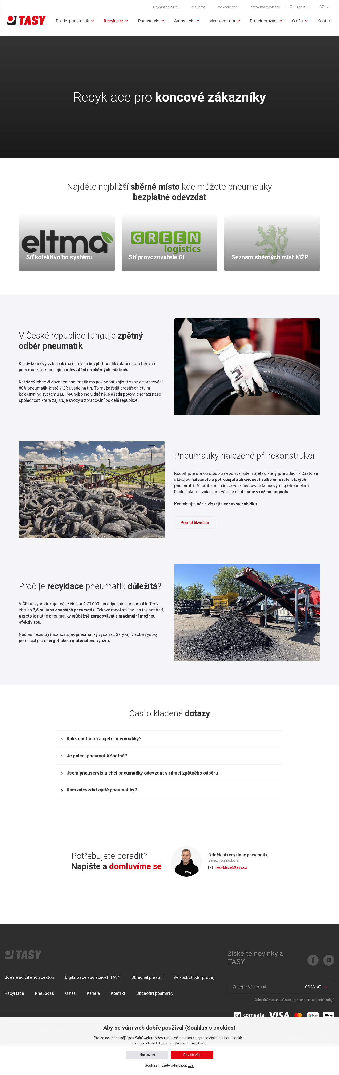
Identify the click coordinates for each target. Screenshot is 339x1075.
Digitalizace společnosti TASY (92, 1006)
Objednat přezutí (165, 7)
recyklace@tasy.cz (232, 897)
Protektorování (265, 28)
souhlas (186, 1038)
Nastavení (147, 1055)
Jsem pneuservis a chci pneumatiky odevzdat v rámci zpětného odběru (153, 795)
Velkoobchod (227, 7)
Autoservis (188, 28)
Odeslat (313, 1016)
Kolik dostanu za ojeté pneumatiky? (112, 751)
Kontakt (325, 28)
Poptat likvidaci (195, 531)
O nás (297, 28)
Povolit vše (191, 1055)
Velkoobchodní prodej (194, 1006)
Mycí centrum (221, 28)
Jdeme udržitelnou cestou (29, 1006)
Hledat (300, 7)
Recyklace (117, 28)
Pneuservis (152, 28)
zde (191, 1065)
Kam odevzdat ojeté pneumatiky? (110, 817)
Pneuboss (198, 7)
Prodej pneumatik (73, 28)
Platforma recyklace (265, 7)
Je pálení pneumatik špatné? (104, 773)
